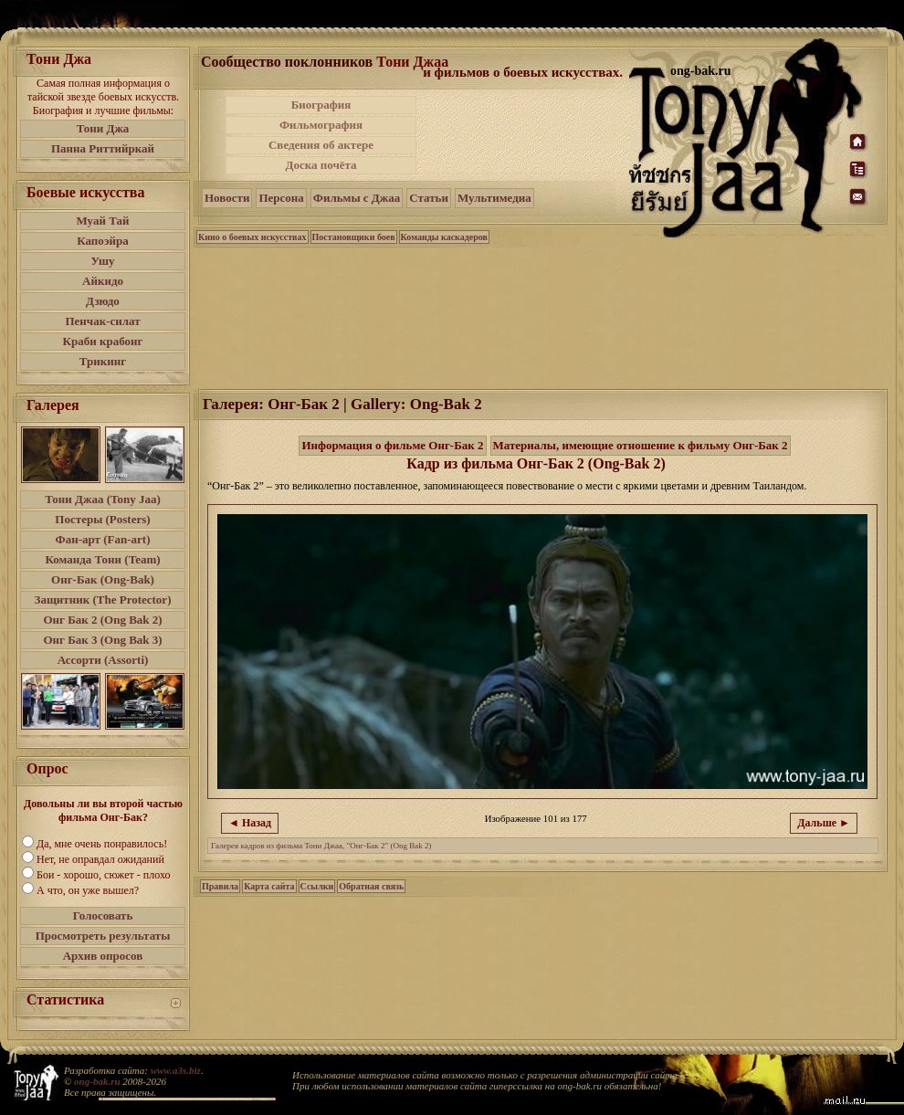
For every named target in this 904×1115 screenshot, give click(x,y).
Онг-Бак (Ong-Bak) (102, 579)
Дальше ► (823, 822)
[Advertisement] (524, 135)
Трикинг (102, 361)
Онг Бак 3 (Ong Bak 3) (102, 640)
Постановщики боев (353, 237)
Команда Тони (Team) (102, 559)
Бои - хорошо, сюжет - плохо (103, 874)
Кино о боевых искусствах (252, 237)
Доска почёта (320, 165)
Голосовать (103, 915)
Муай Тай (102, 220)
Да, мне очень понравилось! (102, 843)
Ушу (103, 261)
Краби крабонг (103, 341)
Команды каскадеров (444, 237)
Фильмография (321, 124)
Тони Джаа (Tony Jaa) (103, 499)
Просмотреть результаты (103, 935)
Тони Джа (103, 128)
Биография (321, 104)
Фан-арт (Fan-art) (103, 539)
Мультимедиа (494, 198)
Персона (280, 198)
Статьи (428, 198)
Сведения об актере (320, 145)
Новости (227, 198)
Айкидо (102, 281)
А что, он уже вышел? (88, 890)
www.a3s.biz (176, 1070)
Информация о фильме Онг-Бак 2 (392, 445)
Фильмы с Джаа (356, 198)
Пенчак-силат (102, 321)
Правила (220, 886)
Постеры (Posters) (102, 519)
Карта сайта (269, 886)
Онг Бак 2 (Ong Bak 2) (102, 619)
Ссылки (317, 886)
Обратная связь (371, 886)
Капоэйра (103, 240)
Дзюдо (103, 301)
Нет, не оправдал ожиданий (100, 859)
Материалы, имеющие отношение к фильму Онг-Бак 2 (640, 445)
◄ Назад (249, 822)
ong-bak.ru (97, 1081)
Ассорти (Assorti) (103, 660)
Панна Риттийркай (102, 148)
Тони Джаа (412, 61)
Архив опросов (103, 955)
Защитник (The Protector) (103, 599)
